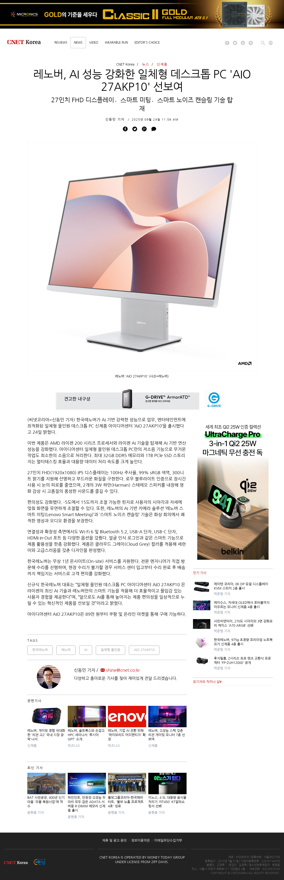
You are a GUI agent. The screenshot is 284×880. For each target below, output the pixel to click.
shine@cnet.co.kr (120, 670)
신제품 (162, 64)
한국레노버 (40, 649)
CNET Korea (125, 64)
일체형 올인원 (110, 649)
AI (85, 649)
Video (93, 42)
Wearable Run (116, 42)
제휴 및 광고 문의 (114, 840)
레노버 (66, 649)
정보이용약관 (140, 840)
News (78, 42)
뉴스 (145, 64)
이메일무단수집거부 (168, 840)
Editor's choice (147, 42)
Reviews (60, 42)
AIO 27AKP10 (144, 649)
